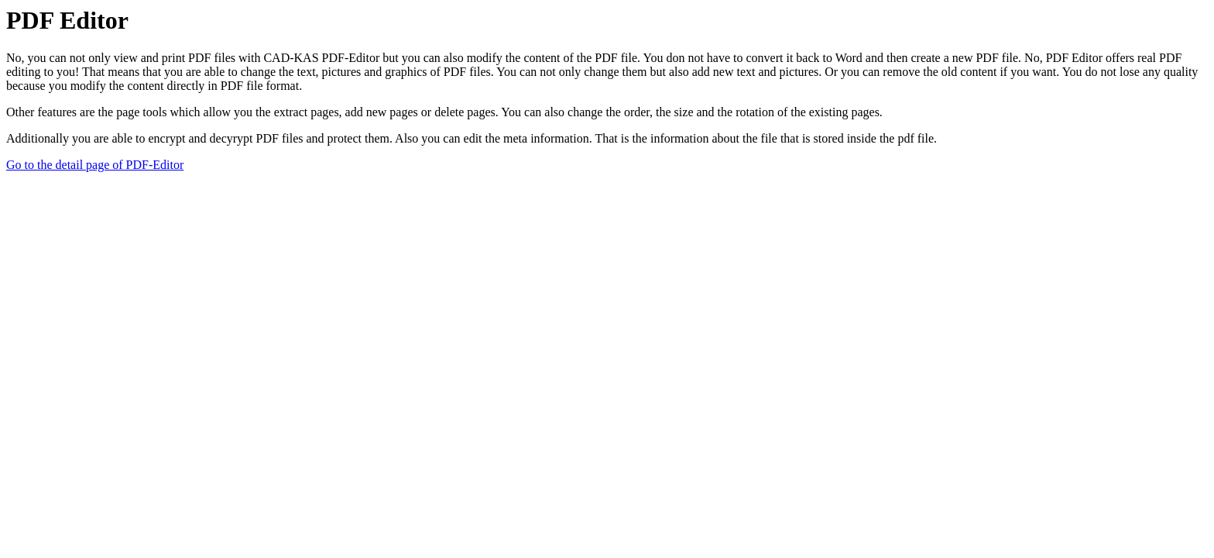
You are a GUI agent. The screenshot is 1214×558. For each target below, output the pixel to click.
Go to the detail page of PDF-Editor (94, 164)
